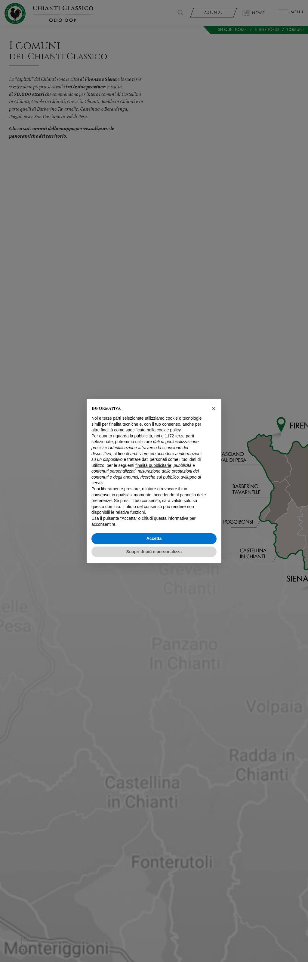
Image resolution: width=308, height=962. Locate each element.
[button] (213, 408)
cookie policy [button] (168, 429)
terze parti (184, 436)
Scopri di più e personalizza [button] (154, 551)
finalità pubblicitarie (153, 465)
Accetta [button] (154, 538)
